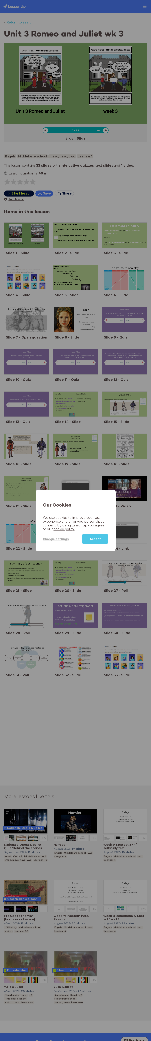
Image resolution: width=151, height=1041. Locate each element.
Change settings (56, 539)
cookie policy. (64, 529)
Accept (95, 539)
